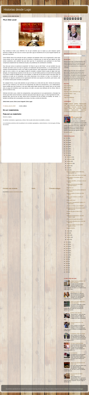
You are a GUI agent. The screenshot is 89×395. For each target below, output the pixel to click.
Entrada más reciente (10, 188)
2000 (67, 272)
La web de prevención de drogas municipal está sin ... (75, 185)
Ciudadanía (79, 111)
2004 (67, 263)
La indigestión (74, 353)
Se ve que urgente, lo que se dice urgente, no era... (75, 225)
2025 (67, 140)
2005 (67, 261)
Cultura (71, 103)
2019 (67, 153)
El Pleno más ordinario (76, 312)
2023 (67, 144)
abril (68, 233)
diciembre (69, 157)
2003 (67, 265)
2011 (67, 255)
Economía (72, 105)
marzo (68, 235)
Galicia (79, 107)
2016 (67, 244)
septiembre (70, 163)
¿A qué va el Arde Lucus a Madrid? (75, 205)
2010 (67, 257)
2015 (67, 246)
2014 (67, 248)
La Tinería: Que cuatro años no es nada (76, 175)
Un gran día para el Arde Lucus (74, 211)
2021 (67, 148)
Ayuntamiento (67, 107)
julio (68, 167)
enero (68, 239)
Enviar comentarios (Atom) (16, 191)
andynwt (66, 388)
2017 (67, 242)
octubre (69, 161)
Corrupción (78, 108)
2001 (67, 269)
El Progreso (67, 95)
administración (79, 105)
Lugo (66, 104)
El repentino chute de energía (78, 333)
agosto (68, 165)
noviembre (69, 159)
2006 (67, 259)
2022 (67, 146)
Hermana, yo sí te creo (76, 292)
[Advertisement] (31, 175)
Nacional (84, 107)
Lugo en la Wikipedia (69, 97)
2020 (67, 151)
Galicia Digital (67, 89)
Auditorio (66, 110)
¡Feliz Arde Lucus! (71, 200)
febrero (69, 237)
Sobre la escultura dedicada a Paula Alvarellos (78, 302)
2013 (67, 250)
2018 (67, 155)
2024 (67, 142)
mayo (68, 230)
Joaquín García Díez (69, 108)
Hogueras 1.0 (70, 187)
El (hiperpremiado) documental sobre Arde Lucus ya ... (76, 208)
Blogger (81, 388)
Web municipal (67, 87)
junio (68, 169)
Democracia (82, 103)
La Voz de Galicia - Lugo (70, 93)
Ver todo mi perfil (68, 132)
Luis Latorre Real (77, 117)
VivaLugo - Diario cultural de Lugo (72, 91)
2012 (67, 252)
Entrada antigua (55, 188)
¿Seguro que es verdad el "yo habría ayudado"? (78, 281)
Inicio (33, 188)
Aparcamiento (75, 110)
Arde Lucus (67, 105)
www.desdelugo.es (68, 85)
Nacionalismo (73, 111)
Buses (83, 111)
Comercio (74, 107)
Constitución (67, 111)
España (84, 108)
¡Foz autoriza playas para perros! (75, 219)
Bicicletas (84, 110)
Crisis (84, 105)
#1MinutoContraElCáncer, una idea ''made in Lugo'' (75, 216)
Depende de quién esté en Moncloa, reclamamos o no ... (75, 172)
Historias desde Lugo (17, 9)
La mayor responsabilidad (77, 343)
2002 (67, 267)
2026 (67, 138)
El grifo (68, 213)
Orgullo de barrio (71, 228)
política (76, 103)
